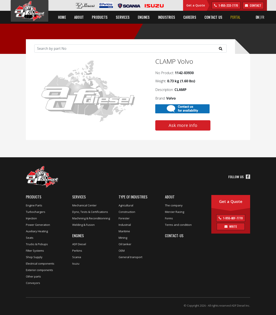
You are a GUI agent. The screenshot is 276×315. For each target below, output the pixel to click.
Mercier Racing (174, 212)
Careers (189, 17)
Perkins (77, 251)
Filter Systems (35, 251)
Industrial (125, 225)
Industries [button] (166, 17)
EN (257, 17)
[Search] (130, 48)
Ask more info (183, 125)
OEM (122, 251)
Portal (235, 17)
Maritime (124, 231)
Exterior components (39, 270)
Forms (169, 218)
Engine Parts (34, 205)
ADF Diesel (79, 244)
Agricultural (126, 205)
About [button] (79, 17)
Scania (76, 257)
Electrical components (40, 263)
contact (255, 5)
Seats (29, 238)
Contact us (213, 17)
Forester (124, 218)
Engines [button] (144, 17)
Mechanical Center (84, 205)
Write (233, 226)
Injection (31, 218)
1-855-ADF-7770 (233, 218)
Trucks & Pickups (37, 244)
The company (174, 205)
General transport (130, 257)
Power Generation (38, 225)
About (170, 197)
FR (262, 17)
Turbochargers (35, 212)
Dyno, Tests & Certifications (90, 212)
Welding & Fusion (83, 225)
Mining (123, 238)
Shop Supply (34, 257)
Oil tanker (125, 244)
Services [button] (123, 17)
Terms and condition (178, 225)
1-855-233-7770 (228, 5)
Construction (127, 212)
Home (62, 17)
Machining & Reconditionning (91, 218)
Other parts (33, 276)
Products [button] (100, 17)
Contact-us (174, 235)
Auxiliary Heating (37, 231)
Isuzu (75, 263)
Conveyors (33, 283)
